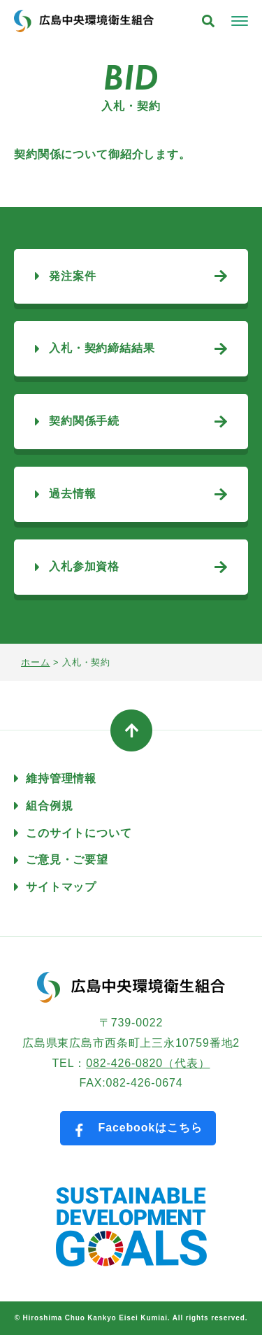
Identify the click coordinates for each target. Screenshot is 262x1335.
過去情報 (72, 494)
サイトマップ (61, 887)
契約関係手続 (84, 421)
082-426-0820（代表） (148, 1063)
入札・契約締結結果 (102, 348)
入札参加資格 (84, 566)
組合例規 (49, 806)
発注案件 (72, 276)
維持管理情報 (61, 778)
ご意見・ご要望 (67, 860)
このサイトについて (79, 833)
